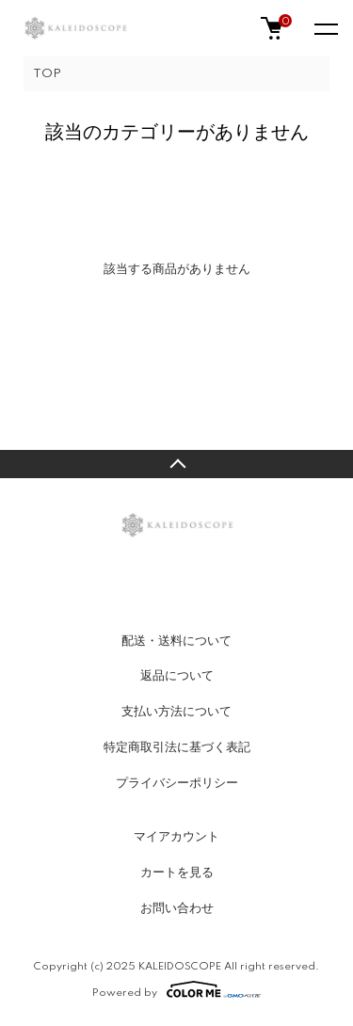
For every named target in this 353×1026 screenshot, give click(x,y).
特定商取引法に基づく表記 (177, 747)
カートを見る (177, 872)
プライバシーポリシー (177, 783)
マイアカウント (176, 836)
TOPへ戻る (176, 464)
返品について (177, 675)
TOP (47, 74)
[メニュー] (325, 28)
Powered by (176, 989)
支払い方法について (176, 711)
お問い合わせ (177, 908)
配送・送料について (176, 641)
